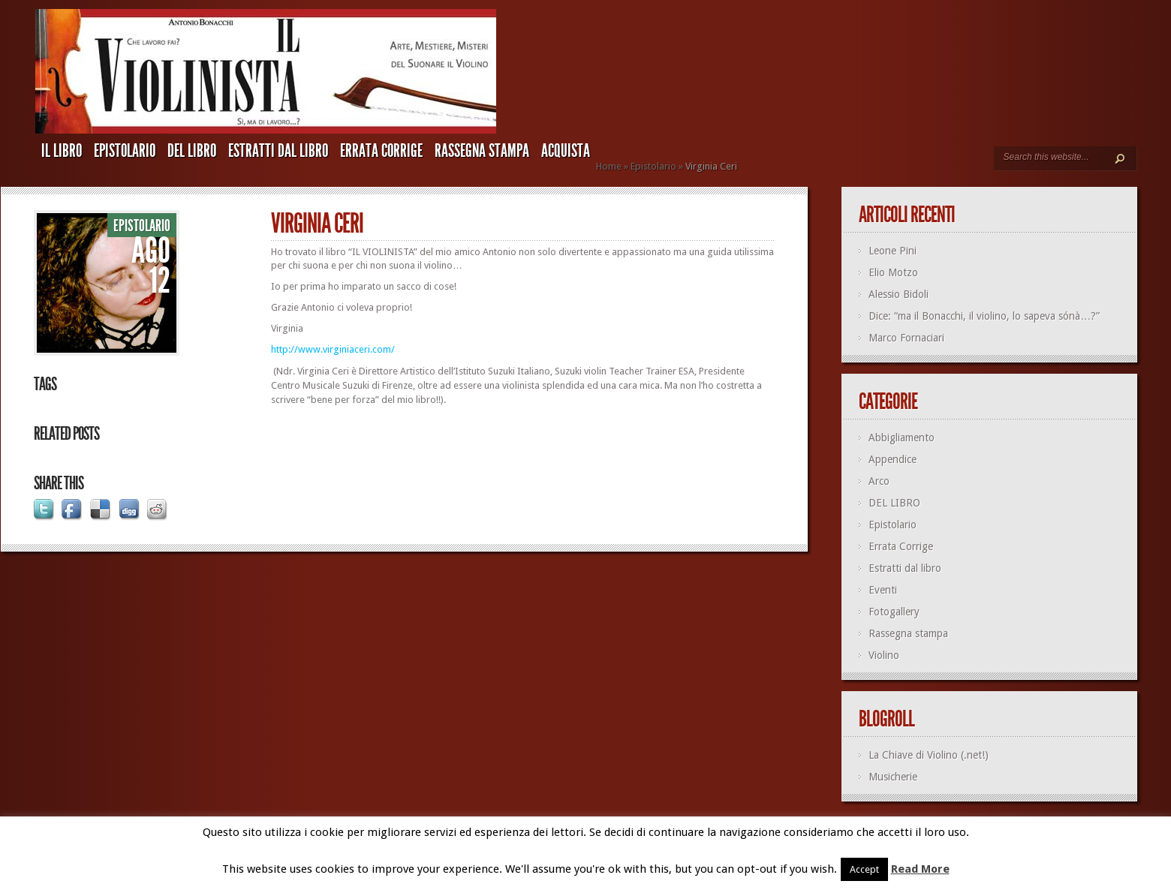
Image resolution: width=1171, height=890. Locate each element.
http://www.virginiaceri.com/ (333, 349)
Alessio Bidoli (898, 294)
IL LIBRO (61, 150)
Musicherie (892, 777)
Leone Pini (892, 251)
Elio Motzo (893, 272)
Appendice (892, 459)
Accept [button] (864, 869)
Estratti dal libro (278, 150)
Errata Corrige (381, 150)
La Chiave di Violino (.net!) (928, 755)
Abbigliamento (901, 437)
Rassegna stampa (482, 150)
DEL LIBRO (191, 150)
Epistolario (124, 150)
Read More (920, 869)
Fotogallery (894, 612)
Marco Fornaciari (906, 338)
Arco (879, 481)
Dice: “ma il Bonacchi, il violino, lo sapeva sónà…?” (984, 316)
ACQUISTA (565, 150)
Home (609, 166)
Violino (883, 655)
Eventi (882, 590)
